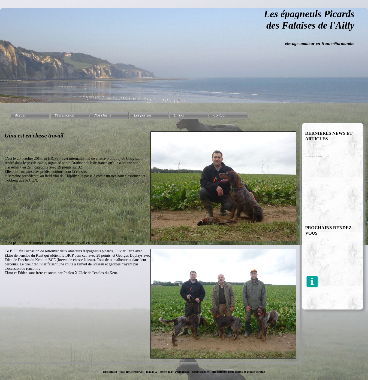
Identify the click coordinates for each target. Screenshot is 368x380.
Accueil (20, 115)
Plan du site (182, 371)
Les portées (143, 115)
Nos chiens (102, 115)
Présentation (64, 115)
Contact (219, 115)
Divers (179, 115)
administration (201, 371)
